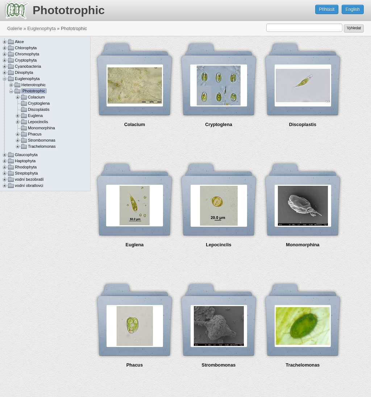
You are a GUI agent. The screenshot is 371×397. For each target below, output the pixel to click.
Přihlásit (327, 9)
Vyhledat (354, 28)
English (353, 9)
